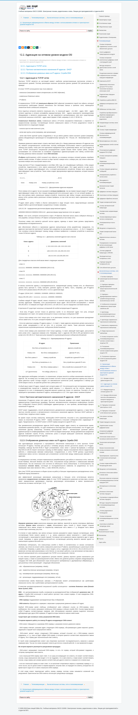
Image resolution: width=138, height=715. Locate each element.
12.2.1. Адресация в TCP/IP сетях (34, 66)
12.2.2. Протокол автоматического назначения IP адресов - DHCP (46, 69)
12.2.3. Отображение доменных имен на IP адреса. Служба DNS (46, 73)
